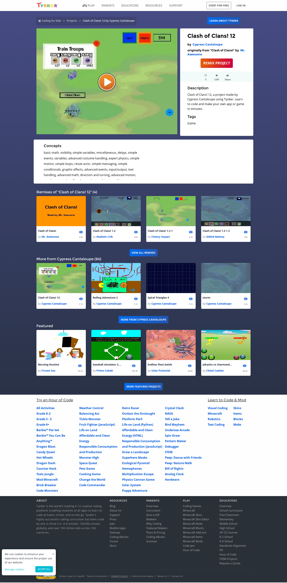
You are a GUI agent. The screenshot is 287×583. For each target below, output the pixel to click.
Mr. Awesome (50, 237)
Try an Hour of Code (54, 400)
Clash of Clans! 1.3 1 (160, 231)
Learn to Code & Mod (227, 400)
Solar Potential (160, 371)
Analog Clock (174, 474)
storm (206, 298)
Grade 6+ (42, 425)
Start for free (219, 5)
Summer (151, 542)
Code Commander (92, 485)
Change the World (92, 480)
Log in (240, 5)
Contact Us (176, 576)
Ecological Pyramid (136, 463)
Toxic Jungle (45, 474)
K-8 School (226, 542)
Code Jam (189, 546)
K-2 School (226, 537)
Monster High (89, 458)
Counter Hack (46, 469)
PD (221, 550)
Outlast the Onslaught (138, 414)
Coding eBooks (119, 537)
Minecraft (215, 414)
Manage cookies (14, 569)
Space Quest (88, 463)
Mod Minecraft (47, 480)
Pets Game (87, 469)
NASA (169, 414)
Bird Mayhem (174, 425)
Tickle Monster (90, 419)
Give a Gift (152, 515)
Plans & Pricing (155, 533)
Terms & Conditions (97, 576)
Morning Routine (48, 365)
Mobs (237, 425)
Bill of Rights (174, 469)
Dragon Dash (45, 463)
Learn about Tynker (223, 20)
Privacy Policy (119, 576)
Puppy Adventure (134, 491)
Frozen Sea (48, 371)
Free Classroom (229, 515)
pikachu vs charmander (217, 365)
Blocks (238, 419)
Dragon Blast (45, 447)
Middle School (228, 524)
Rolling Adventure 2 (105, 298)
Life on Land (88, 430)
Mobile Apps (118, 528)
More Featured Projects (143, 387)
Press (113, 520)
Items (237, 414)
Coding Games (192, 506)
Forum (114, 542)
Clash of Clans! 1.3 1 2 (216, 231)
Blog (112, 506)
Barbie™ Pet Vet (47, 430)
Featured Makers (156, 528)
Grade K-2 (43, 414)
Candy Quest (45, 452)
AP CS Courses (228, 533)
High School (226, 528)
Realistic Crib (104, 237)
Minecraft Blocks (193, 528)
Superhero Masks (134, 458)
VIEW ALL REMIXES (143, 253)
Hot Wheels (44, 458)
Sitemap (115, 533)
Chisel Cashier (215, 371)
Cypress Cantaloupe (208, 44)
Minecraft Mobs (193, 524)
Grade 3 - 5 (44, 419)
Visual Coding (218, 408)
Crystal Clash (174, 408)
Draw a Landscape (135, 452)
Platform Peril (132, 419)
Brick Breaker (46, 485)
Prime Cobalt (104, 371)
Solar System (131, 485)
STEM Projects (228, 559)
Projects (72, 20)
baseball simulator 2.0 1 (107, 365)
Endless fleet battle (160, 365)
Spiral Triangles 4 (158, 298)
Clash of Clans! (47, 231)
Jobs (112, 524)
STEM (169, 452)
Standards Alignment (232, 546)
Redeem (151, 520)
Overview (152, 506)
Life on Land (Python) (137, 425)
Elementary (226, 520)
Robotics (214, 419)
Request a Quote (229, 564)
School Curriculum (231, 511)
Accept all (44, 569)
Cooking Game (89, 474)
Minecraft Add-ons (194, 533)
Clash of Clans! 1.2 (104, 231)
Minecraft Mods (193, 542)
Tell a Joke (172, 419)
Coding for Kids (51, 20)
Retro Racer (130, 408)
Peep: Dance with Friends (183, 458)
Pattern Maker (175, 441)
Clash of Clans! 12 (49, 298)
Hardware (172, 480)
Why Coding (153, 524)
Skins (237, 408)
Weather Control (91, 408)
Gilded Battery (215, 237)
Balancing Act (89, 414)
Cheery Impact (160, 237)
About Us (115, 511)
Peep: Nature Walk (178, 463)
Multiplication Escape (138, 474)
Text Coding (216, 425)
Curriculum (153, 511)
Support (115, 515)
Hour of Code (191, 550)
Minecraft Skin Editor (196, 520)
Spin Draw (172, 436)
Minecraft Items (193, 537)
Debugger (172, 447)
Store (113, 546)
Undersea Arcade (177, 430)
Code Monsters (47, 491)
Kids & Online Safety (142, 576)
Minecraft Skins (192, 515)
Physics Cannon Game (138, 480)
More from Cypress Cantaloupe (143, 320)
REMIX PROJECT (216, 63)
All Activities (45, 408)
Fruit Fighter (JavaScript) (97, 425)
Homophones (132, 469)
